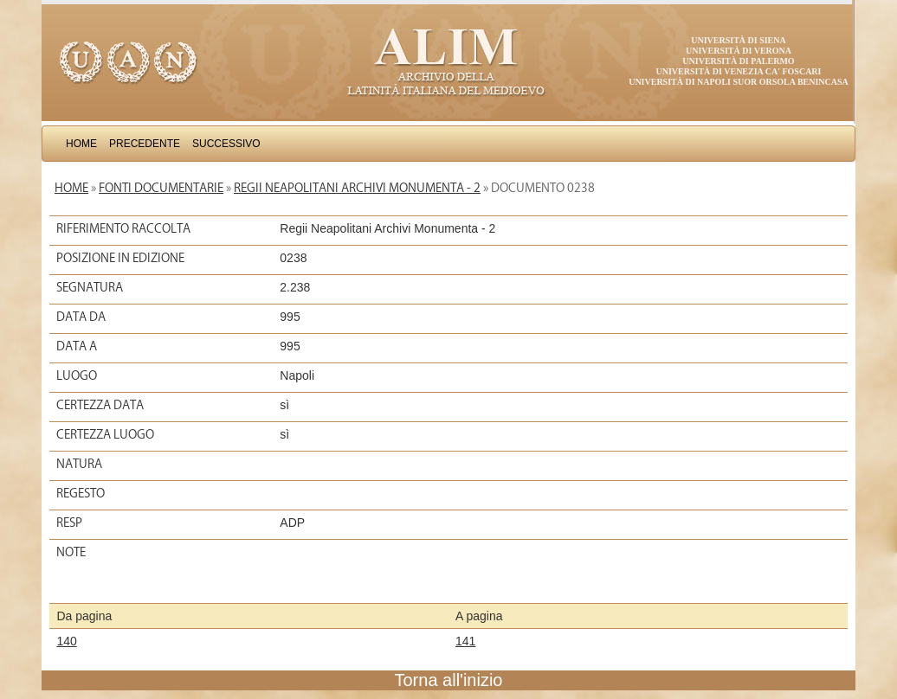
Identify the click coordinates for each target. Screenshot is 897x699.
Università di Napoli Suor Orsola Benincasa (739, 82)
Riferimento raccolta (123, 228)
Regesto (80, 493)
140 (66, 641)
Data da (81, 317)
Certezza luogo (105, 434)
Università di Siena (738, 40)
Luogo (76, 375)
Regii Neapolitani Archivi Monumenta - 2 (357, 188)
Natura (79, 464)
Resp (69, 522)
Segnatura (89, 287)
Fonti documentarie (161, 188)
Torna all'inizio (449, 679)
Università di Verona (738, 50)
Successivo (226, 144)
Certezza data (100, 405)
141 (465, 641)
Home (81, 144)
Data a (76, 346)
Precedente (144, 144)
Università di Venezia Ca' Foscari (739, 71)
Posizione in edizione (120, 258)
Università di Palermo (738, 61)
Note (71, 552)
